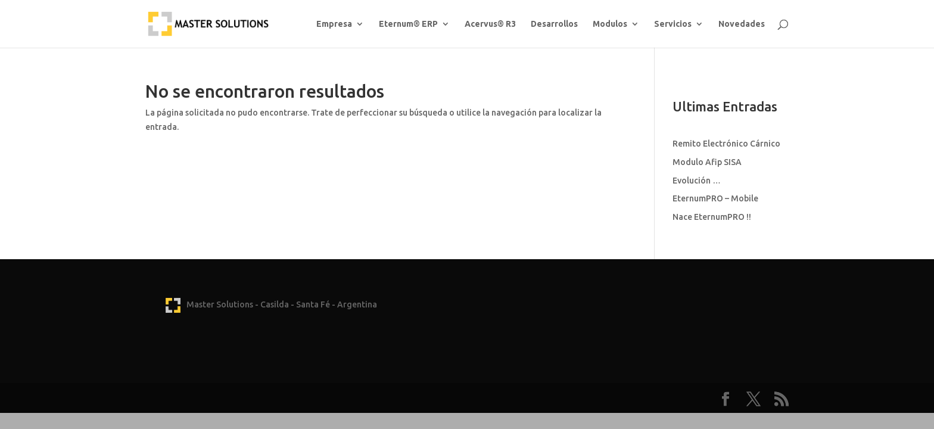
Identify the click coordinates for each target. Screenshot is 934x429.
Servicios (673, 24)
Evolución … (697, 180)
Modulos (610, 24)
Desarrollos (554, 24)
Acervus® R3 (490, 24)
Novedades (741, 24)
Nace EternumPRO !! (712, 217)
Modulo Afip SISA (707, 162)
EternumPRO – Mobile (715, 198)
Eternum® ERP (408, 24)
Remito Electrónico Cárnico (726, 143)
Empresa (334, 24)
